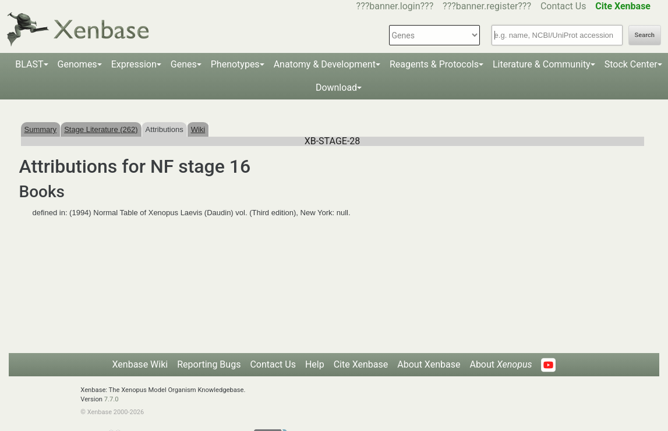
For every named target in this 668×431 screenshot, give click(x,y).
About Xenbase (428, 364)
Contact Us (563, 6)
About (500, 364)
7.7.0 (111, 399)
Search (645, 35)
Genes (184, 64)
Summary (40, 129)
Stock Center (631, 64)
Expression (134, 64)
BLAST (29, 64)
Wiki (198, 129)
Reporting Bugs (209, 364)
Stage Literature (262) (100, 129)
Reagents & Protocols (434, 64)
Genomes (77, 64)
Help (314, 364)
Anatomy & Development (325, 64)
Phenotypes (235, 64)
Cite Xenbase (361, 364)
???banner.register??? (487, 6)
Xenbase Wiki (140, 364)
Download (336, 87)
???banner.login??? (395, 6)
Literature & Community (542, 64)
